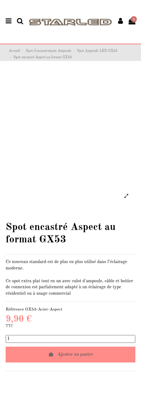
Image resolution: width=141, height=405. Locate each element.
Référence (15, 309)
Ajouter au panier (70, 354)
